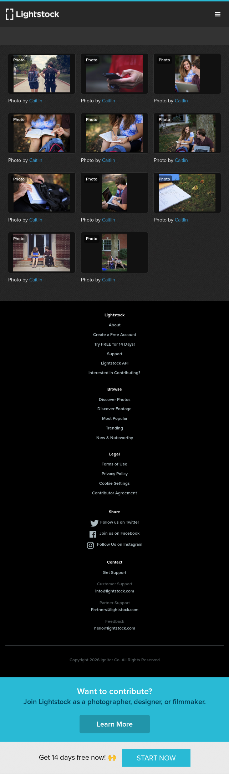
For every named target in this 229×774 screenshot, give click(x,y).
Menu (217, 14)
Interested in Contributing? (114, 373)
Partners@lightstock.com (114, 609)
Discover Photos (115, 399)
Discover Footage (114, 409)
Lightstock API (114, 363)
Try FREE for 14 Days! (114, 344)
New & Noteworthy (114, 437)
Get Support (114, 572)
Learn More (115, 724)
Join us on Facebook (119, 533)
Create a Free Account (114, 334)
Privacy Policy (115, 473)
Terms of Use (114, 464)
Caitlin (35, 101)
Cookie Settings (114, 483)
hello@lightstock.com (114, 628)
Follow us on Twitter (119, 522)
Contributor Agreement (114, 493)
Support (114, 354)
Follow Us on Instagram (119, 544)
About (115, 325)
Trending (114, 428)
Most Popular (114, 418)
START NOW (156, 757)
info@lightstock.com (114, 591)
